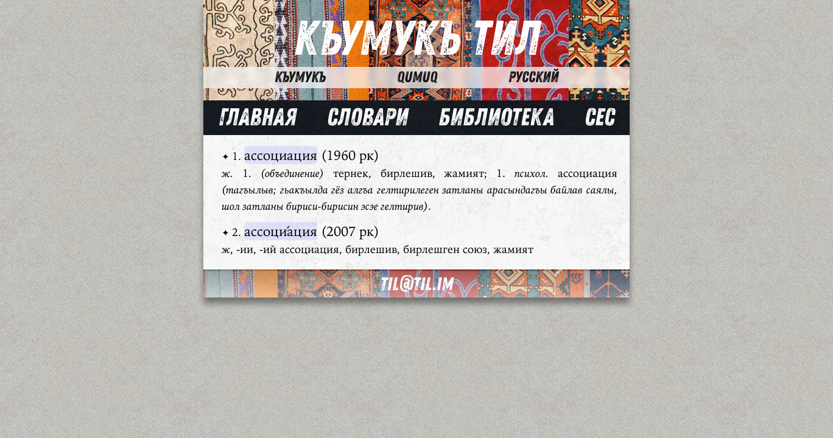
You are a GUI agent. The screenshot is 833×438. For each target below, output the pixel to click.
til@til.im (416, 284)
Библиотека (496, 117)
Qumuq (417, 77)
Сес (599, 117)
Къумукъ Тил (416, 39)
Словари (367, 117)
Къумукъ (300, 77)
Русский (533, 77)
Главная (258, 117)
